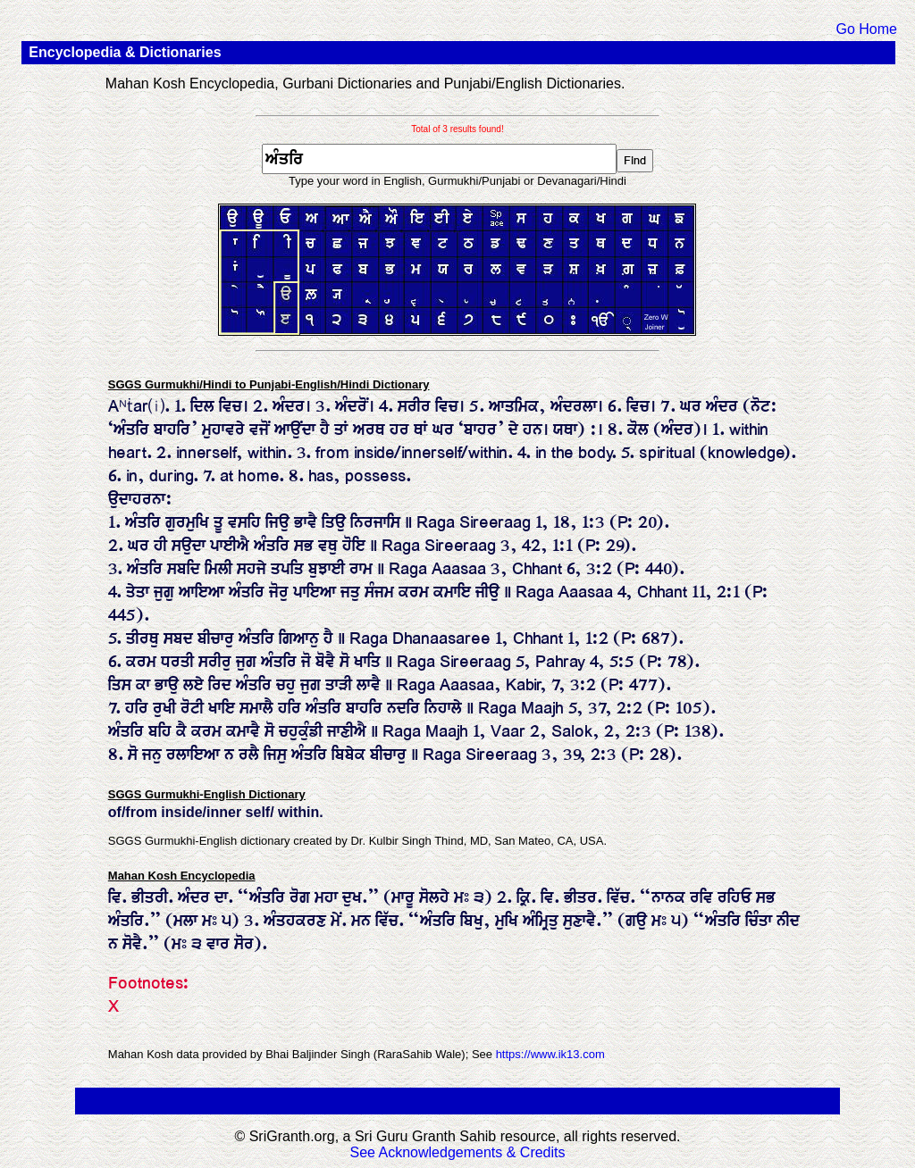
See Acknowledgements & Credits (457, 1152)
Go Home (865, 29)
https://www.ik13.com (550, 1054)
